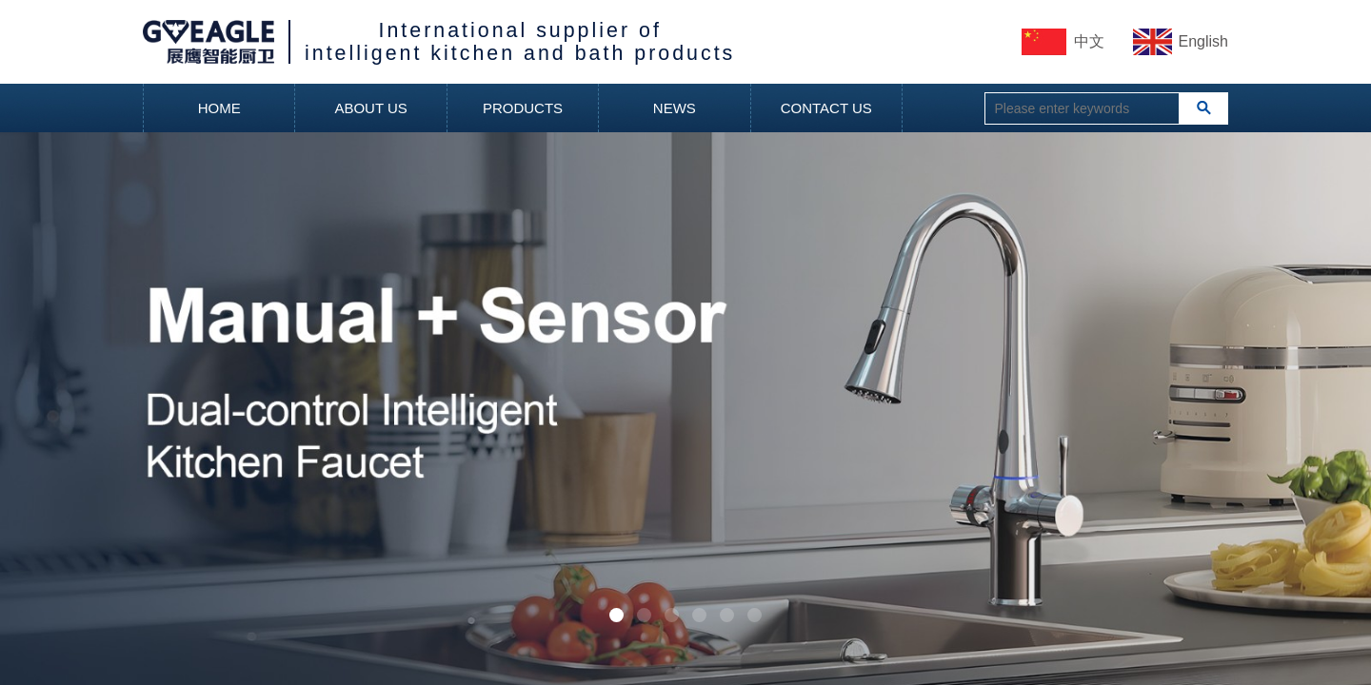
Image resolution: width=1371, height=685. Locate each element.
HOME (219, 108)
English (1203, 41)
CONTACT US (826, 108)
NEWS (674, 108)
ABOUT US (370, 108)
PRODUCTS (523, 108)
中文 (1089, 41)
